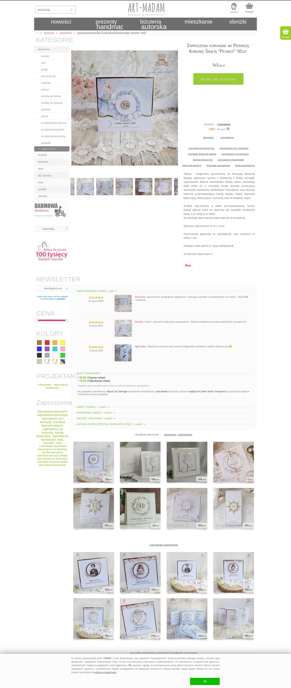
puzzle (44, 116)
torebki (42, 189)
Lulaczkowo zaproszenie (164, 545)
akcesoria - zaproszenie (178, 434)
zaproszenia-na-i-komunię (234, 148)
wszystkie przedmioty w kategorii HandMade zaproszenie (163, 653)
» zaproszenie (47, 149)
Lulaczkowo (224, 124)
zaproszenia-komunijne (201, 148)
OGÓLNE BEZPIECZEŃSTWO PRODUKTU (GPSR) (111, 424)
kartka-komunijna (203, 159)
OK (205, 681)
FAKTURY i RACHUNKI (96, 418)
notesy (45, 89)
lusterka (46, 83)
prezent (61, 299)
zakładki (46, 143)
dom (40, 168)
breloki (45, 56)
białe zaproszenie (245, 165)
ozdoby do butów (51, 96)
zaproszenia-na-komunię (235, 154)
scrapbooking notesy (53, 136)
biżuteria (43, 162)
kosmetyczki (48, 76)
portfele (45, 109)
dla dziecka (44, 175)
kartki (44, 69)
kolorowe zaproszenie (218, 165)
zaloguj (234, 11)
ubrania (42, 196)
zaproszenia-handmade (231, 159)
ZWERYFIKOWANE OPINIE (97, 291)
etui (43, 63)
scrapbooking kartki (52, 129)
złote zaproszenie (191, 165)
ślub (40, 182)
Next (172, 109)
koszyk (249, 11)
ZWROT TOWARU (93, 407)
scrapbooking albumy (53, 123)
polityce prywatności (105, 672)
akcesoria (44, 49)
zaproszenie (227, 137)
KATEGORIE (52, 39)
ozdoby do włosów (52, 103)
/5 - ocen (216, 129)
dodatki (42, 155)
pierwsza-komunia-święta (202, 154)
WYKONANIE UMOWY (95, 412)
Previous (76, 109)
